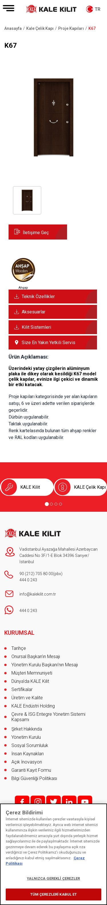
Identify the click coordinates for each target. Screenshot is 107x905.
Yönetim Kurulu (26, 737)
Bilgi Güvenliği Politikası (34, 778)
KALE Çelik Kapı (90, 487)
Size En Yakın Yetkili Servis (48, 342)
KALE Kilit (30, 487)
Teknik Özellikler (38, 296)
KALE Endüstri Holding (33, 706)
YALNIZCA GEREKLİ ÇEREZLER (53, 878)
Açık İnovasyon (26, 762)
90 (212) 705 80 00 (36, 573)
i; (37, 802)
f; (22, 802)
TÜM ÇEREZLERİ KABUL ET (53, 894)
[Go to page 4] (60, 504)
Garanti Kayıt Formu (31, 770)
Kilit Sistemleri (36, 327)
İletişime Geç (36, 232)
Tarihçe (18, 648)
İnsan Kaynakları (27, 753)
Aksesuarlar (33, 312)
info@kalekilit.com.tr (37, 594)
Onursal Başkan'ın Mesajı (35, 656)
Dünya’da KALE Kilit (30, 681)
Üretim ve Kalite (27, 697)
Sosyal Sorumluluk (29, 745)
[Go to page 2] (51, 504)
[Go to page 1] (47, 504)
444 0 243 (28, 580)
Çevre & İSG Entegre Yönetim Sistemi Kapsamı (48, 716)
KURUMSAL (19, 633)
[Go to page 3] (55, 504)
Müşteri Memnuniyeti (31, 673)
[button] (53, 160)
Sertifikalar (22, 689)
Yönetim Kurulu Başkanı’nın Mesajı (44, 664)
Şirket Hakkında (26, 729)
